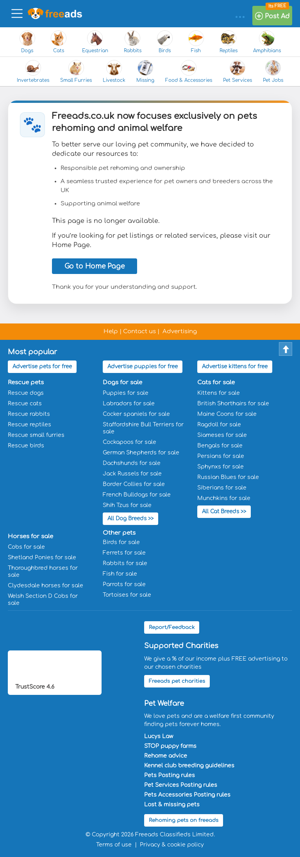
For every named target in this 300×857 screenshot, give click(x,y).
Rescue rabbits (29, 413)
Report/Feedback (172, 626)
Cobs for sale (26, 545)
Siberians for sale (221, 487)
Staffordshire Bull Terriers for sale (143, 427)
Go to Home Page (94, 266)
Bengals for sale (220, 445)
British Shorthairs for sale (233, 403)
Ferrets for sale (124, 551)
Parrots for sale (124, 583)
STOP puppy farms (170, 744)
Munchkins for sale (223, 497)
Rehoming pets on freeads (183, 819)
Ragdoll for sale (219, 424)
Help (111, 331)
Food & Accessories (188, 71)
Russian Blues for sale (228, 476)
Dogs (27, 41)
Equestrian (95, 41)
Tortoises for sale (127, 593)
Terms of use (114, 843)
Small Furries (76, 71)
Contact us (139, 331)
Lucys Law (158, 735)
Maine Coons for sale (227, 413)
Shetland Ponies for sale (42, 556)
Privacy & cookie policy (172, 843)
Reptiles (229, 41)
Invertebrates (33, 71)
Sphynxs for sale (220, 466)
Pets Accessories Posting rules (187, 793)
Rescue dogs (26, 392)
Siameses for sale (222, 434)
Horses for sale (30, 535)
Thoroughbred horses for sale (43, 570)
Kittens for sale (218, 392)
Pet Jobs (273, 71)
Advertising (179, 331)
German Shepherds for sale (141, 452)
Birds (165, 41)
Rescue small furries (36, 434)
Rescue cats (25, 403)
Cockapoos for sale (129, 441)
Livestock (114, 71)
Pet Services (237, 71)
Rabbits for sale (125, 562)
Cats (58, 41)
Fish (196, 41)
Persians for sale (220, 455)
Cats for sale (216, 381)
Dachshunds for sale (132, 462)
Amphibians (267, 41)
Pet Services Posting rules (180, 783)
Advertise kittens (234, 366)
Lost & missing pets (172, 803)
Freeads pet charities (177, 679)
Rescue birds (26, 445)
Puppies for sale (125, 392)
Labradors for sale (129, 403)
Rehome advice (165, 754)
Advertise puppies (141, 366)
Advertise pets (41, 366)
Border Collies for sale (134, 483)
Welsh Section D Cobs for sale (43, 598)
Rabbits (132, 41)
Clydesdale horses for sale (45, 584)
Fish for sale (120, 572)
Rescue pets (26, 381)
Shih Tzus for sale (127, 504)
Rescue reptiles (29, 424)
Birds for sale (121, 541)
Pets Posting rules (169, 774)
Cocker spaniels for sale (136, 413)
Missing (145, 71)
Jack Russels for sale (132, 473)
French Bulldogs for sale (137, 494)
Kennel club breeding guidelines (189, 764)
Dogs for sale (122, 381)
